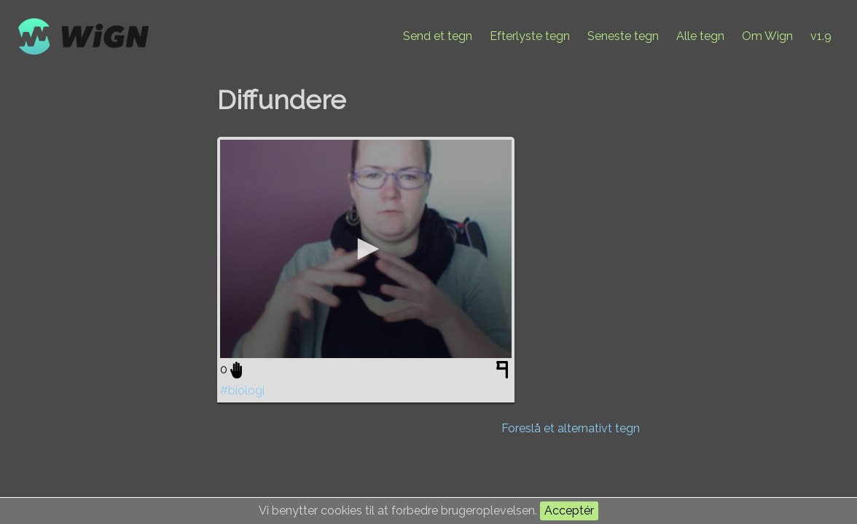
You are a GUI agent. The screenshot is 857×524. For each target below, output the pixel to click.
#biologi (242, 390)
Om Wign (767, 36)
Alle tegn (700, 36)
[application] (366, 249)
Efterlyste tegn (530, 36)
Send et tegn (437, 36)
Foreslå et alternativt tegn (570, 428)
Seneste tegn (623, 36)
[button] (366, 249)
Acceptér (569, 510)
